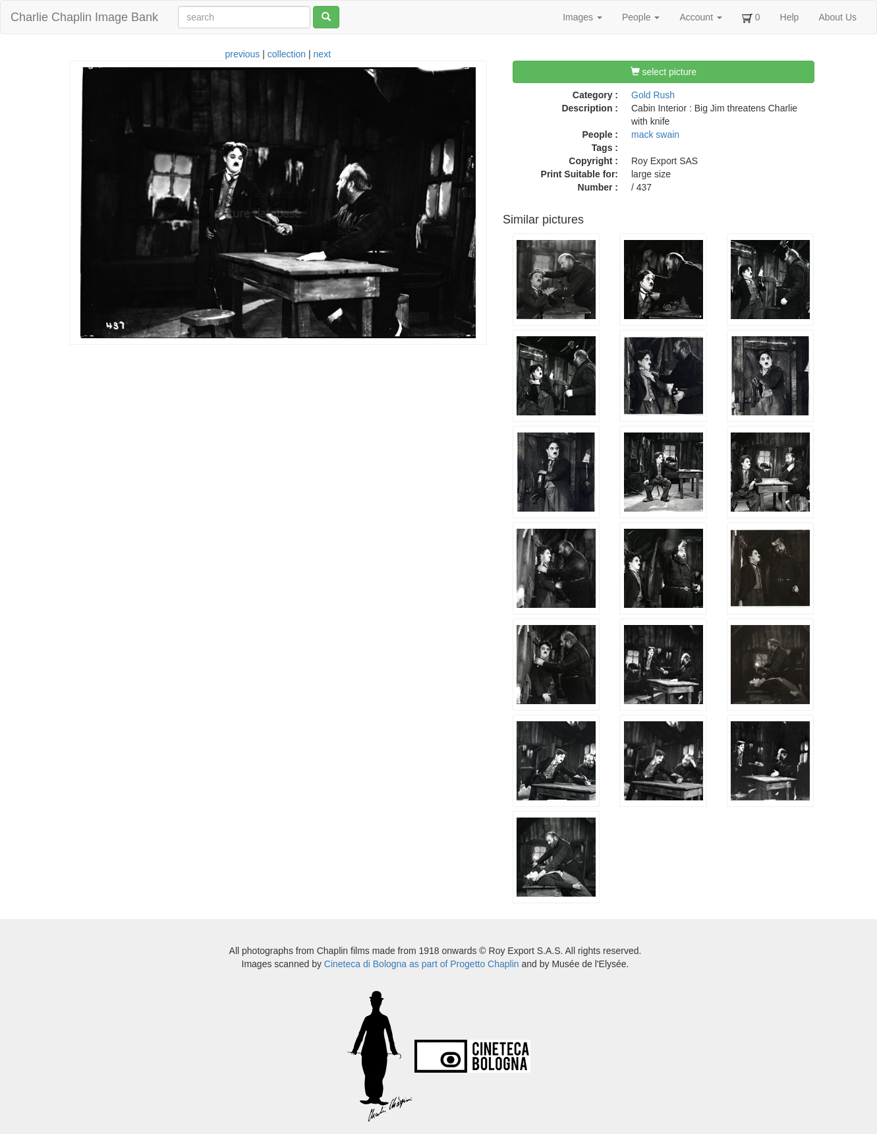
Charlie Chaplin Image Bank (84, 17)
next (322, 54)
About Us (837, 17)
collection (287, 54)
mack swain (655, 134)
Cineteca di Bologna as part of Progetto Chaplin (421, 964)
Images (582, 17)
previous (242, 54)
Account (700, 17)
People (641, 17)
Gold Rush (653, 95)
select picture (663, 72)
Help (789, 17)
